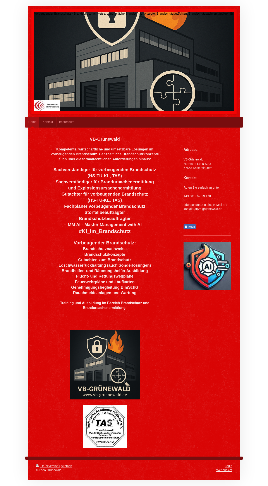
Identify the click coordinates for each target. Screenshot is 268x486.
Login (228, 466)
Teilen (189, 226)
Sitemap (66, 466)
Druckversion (47, 466)
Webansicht (224, 470)
